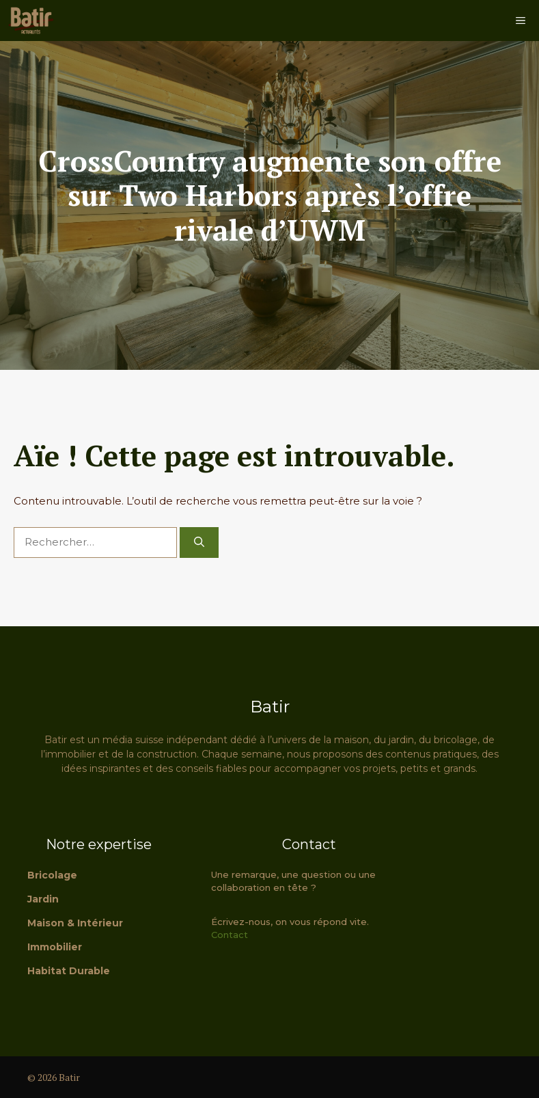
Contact (229, 934)
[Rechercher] (199, 542)
